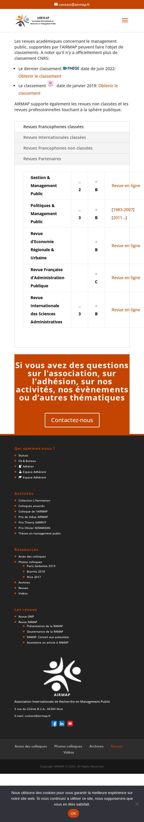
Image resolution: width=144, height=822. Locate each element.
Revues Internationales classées (54, 137)
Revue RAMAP (27, 622)
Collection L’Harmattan (34, 500)
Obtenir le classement (39, 76)
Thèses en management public (39, 533)
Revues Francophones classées (53, 126)
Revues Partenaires (42, 158)
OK (73, 813)
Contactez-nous (72, 420)
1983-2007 (123, 209)
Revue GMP (26, 616)
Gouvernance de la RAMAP (45, 631)
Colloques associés (31, 506)
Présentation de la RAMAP (45, 626)
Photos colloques (30, 562)
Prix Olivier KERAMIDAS (34, 528)
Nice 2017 (34, 577)
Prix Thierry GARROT (32, 522)
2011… (119, 217)
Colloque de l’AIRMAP (33, 511)
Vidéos (23, 593)
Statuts (23, 455)
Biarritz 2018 (36, 571)
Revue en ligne (126, 185)
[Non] (137, 804)
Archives (24, 582)
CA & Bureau (27, 461)
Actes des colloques (32, 556)
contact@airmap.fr (38, 716)
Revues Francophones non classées (58, 148)
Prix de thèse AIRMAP (33, 517)
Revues (23, 588)
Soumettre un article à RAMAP (47, 642)
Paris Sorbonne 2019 (41, 566)
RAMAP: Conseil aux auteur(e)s (48, 637)
